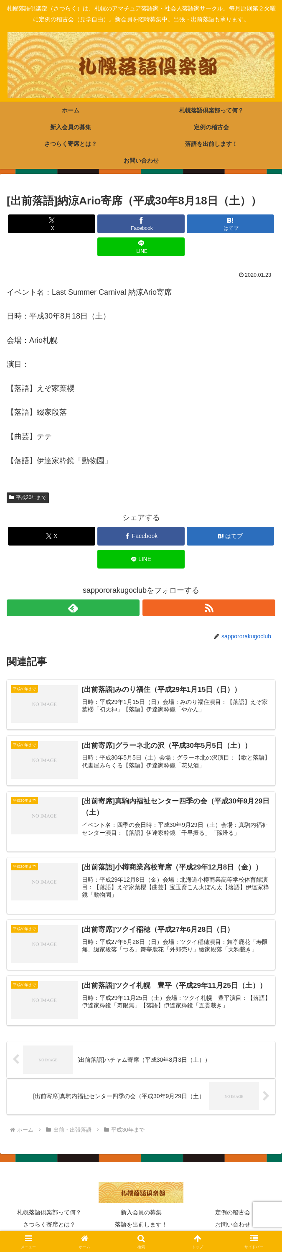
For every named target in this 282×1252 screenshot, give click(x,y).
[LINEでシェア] (141, 246)
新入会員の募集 (141, 1213)
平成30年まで (27, 497)
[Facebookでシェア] (141, 223)
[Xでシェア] (51, 223)
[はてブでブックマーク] (230, 223)
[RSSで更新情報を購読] (208, 607)
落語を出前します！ (141, 1225)
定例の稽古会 (232, 1213)
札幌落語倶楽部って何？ (49, 1213)
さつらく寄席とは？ (49, 1225)
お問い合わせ (232, 1225)
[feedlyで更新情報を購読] (73, 607)
